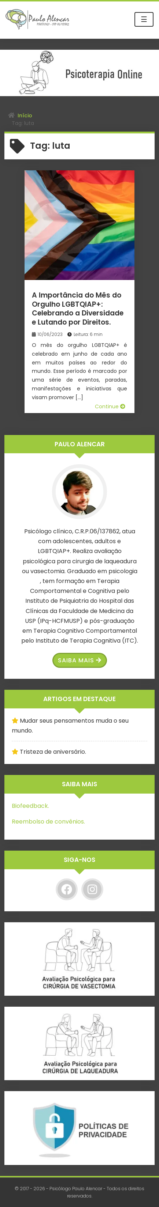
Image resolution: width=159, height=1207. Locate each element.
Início (25, 115)
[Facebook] (67, 889)
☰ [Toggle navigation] (144, 19)
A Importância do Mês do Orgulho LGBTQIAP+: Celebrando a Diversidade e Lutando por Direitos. (77, 308)
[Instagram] (92, 889)
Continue (110, 406)
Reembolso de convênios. (48, 821)
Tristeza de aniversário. (53, 752)
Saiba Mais (79, 660)
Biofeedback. (30, 806)
